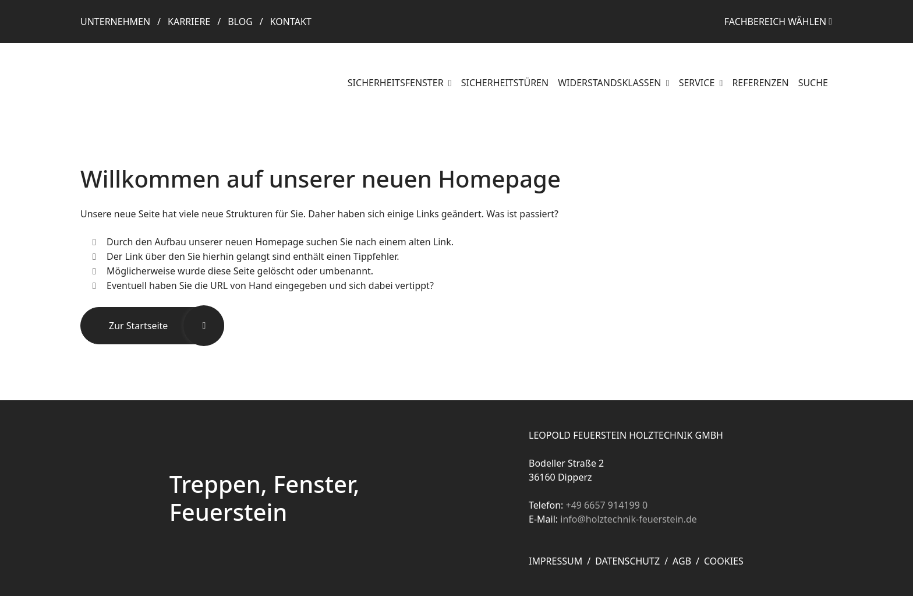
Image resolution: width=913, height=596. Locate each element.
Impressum (555, 561)
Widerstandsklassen (611, 82)
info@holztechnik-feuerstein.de (628, 519)
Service (698, 82)
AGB (682, 561)
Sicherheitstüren (504, 82)
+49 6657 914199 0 (606, 505)
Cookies (724, 561)
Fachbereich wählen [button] (775, 21)
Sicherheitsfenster (397, 82)
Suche (813, 82)
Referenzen (760, 82)
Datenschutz (627, 561)
